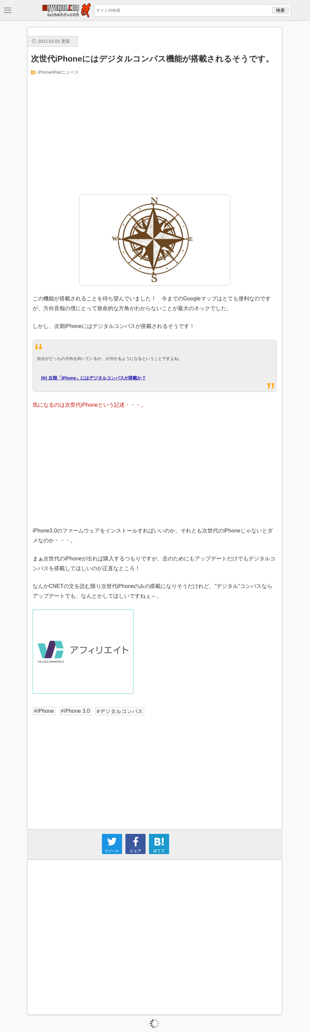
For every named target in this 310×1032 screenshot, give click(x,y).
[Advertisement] (155, 134)
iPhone (45, 711)
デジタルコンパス (121, 711)
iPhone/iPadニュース (58, 72)
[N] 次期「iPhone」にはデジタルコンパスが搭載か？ (93, 377)
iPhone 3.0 (77, 711)
